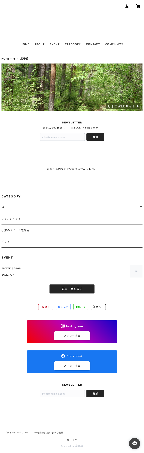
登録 (95, 137)
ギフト (6, 242)
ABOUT (39, 44)
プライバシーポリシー (16, 432)
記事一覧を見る (72, 289)
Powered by (72, 446)
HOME (25, 44)
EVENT (55, 44)
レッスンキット (11, 219)
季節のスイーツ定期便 (15, 230)
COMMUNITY (114, 44)
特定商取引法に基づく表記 (48, 432)
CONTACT (93, 44)
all (14, 58)
